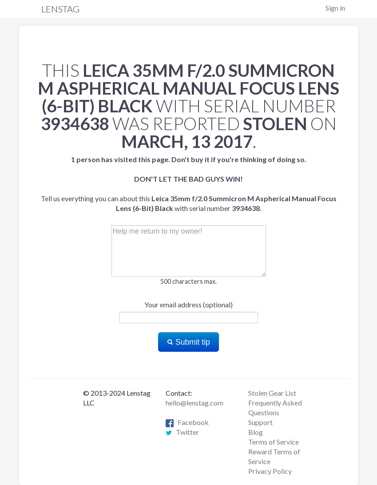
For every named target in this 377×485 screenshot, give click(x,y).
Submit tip (188, 342)
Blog (255, 432)
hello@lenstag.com (194, 402)
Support (260, 422)
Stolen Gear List (272, 393)
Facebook (187, 422)
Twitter (182, 432)
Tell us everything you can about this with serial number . (189, 183)
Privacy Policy (270, 471)
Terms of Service (273, 441)
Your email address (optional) (188, 304)
